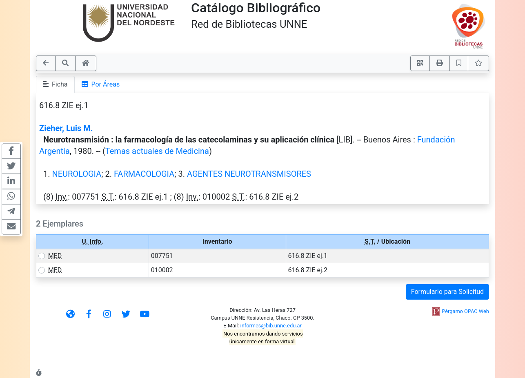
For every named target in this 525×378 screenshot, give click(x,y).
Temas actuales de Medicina (157, 151)
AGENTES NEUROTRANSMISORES (249, 174)
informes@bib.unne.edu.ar (271, 325)
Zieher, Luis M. (66, 128)
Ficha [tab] (55, 84)
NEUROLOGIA (76, 174)
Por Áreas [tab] (101, 84)
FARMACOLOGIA (144, 174)
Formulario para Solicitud (447, 292)
